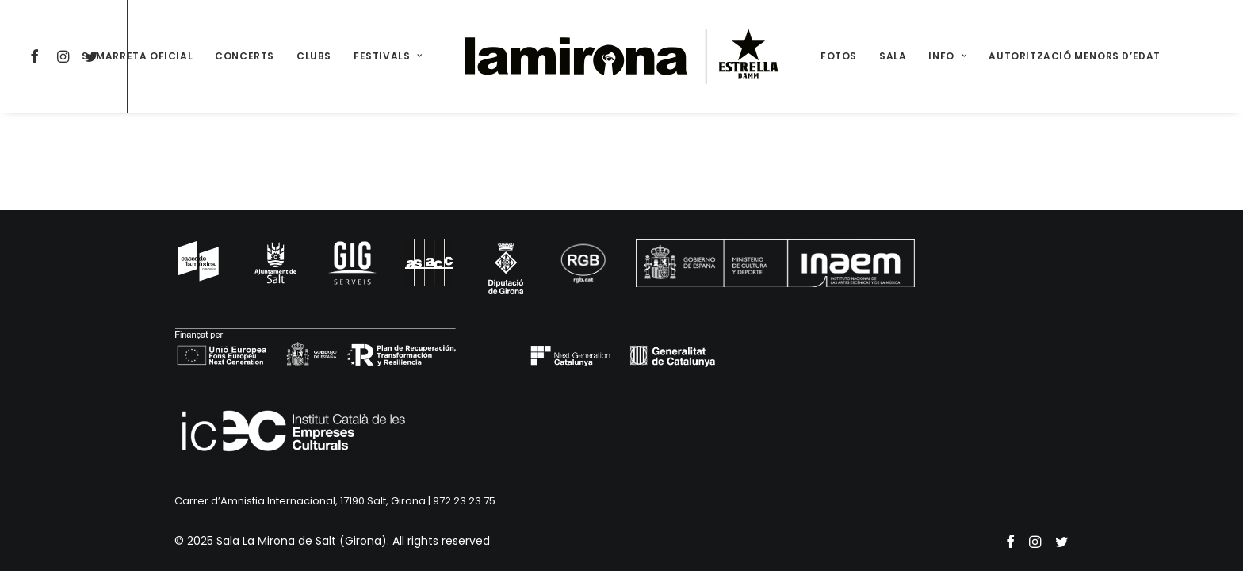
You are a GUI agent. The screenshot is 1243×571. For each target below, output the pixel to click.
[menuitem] (37, 56)
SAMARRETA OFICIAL (137, 56)
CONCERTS (244, 56)
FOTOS (838, 56)
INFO (947, 56)
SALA (892, 56)
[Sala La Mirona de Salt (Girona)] (621, 56)
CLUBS (313, 56)
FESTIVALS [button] (388, 56)
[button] (37, 56)
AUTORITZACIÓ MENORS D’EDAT (1075, 56)
